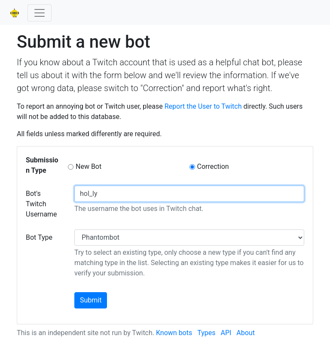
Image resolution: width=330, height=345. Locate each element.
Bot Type (39, 237)
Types (206, 333)
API (225, 333)
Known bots (174, 333)
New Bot (88, 166)
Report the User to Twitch (203, 106)
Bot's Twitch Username (41, 203)
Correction (213, 166)
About (245, 333)
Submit (90, 300)
